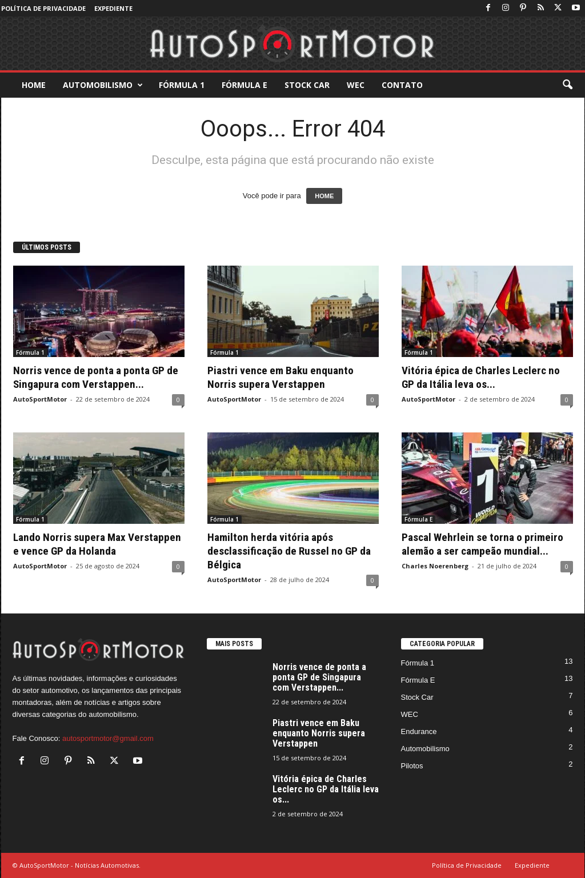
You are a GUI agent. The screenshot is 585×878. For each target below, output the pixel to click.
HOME (324, 196)
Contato (402, 84)
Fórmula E (244, 84)
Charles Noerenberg (435, 566)
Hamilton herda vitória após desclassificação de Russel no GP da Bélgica (289, 551)
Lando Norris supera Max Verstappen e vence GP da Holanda (97, 544)
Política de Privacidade (43, 8)
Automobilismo (103, 85)
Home (34, 84)
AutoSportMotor (40, 399)
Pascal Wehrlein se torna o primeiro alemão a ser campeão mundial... (482, 544)
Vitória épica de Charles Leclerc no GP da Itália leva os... (481, 377)
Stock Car (307, 84)
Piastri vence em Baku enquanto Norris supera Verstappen (280, 377)
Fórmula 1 (182, 84)
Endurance (419, 731)
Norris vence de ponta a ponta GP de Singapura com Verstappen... (95, 377)
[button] (567, 85)
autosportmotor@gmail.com (108, 738)
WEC (355, 84)
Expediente (113, 8)
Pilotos (412, 765)
